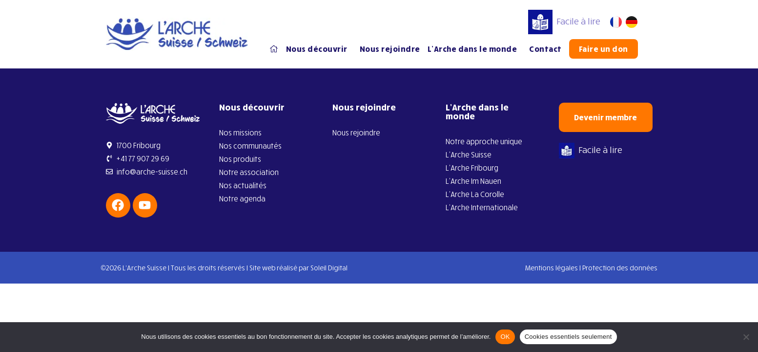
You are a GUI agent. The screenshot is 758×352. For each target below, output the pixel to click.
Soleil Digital (329, 268)
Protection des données (619, 268)
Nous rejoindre (390, 49)
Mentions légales (551, 268)
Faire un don (603, 49)
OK (505, 336)
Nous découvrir (319, 49)
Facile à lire (564, 21)
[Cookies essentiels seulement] (746, 337)
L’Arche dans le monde (475, 49)
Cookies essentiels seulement (568, 336)
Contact (545, 49)
